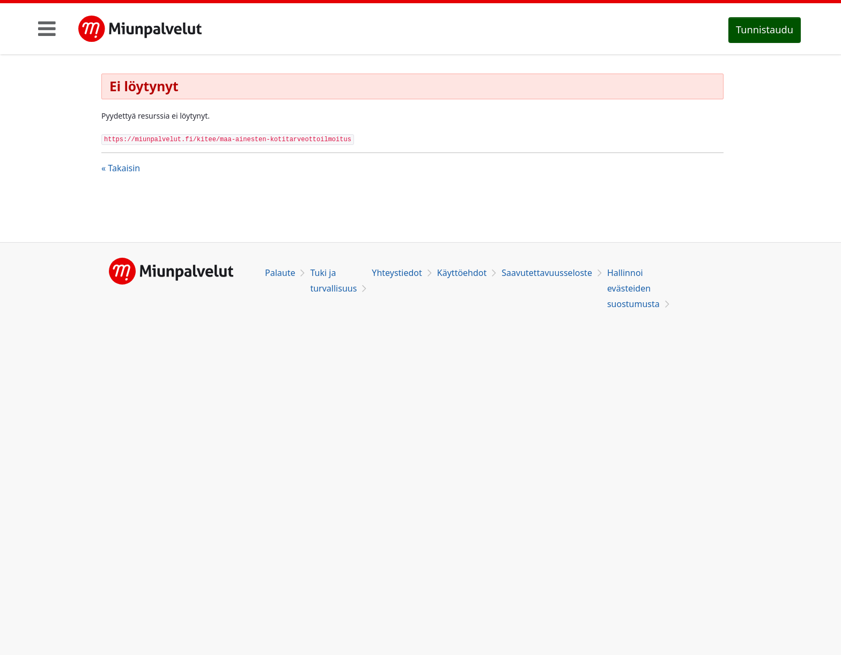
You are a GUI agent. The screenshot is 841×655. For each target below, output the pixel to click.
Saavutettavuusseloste (546, 273)
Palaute (280, 273)
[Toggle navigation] (47, 28)
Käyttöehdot (461, 273)
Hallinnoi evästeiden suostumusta (633, 288)
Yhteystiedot (397, 273)
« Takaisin (120, 168)
